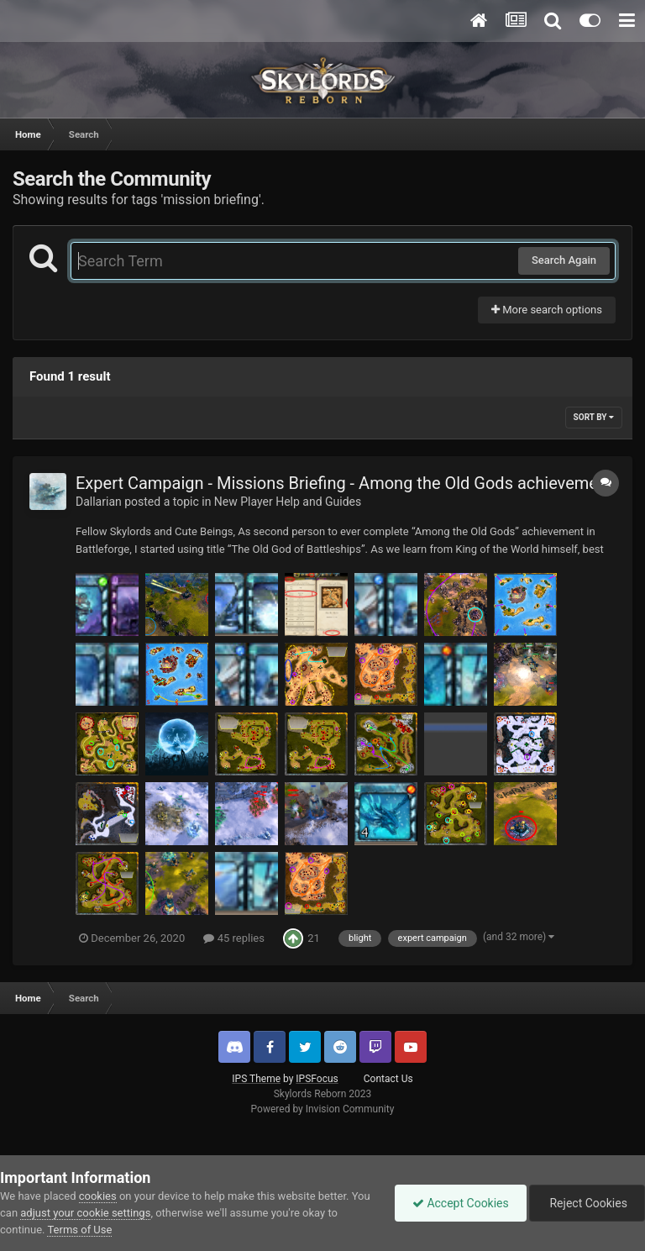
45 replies (233, 938)
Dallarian (99, 501)
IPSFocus (317, 1079)
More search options (546, 309)
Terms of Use (79, 1229)
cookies (98, 1196)
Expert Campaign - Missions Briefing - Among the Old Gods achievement (344, 483)
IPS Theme (256, 1079)
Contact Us (388, 1079)
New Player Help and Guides (287, 501)
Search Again (564, 260)
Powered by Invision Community (323, 1109)
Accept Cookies (460, 1203)
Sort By (594, 417)
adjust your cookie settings (85, 1212)
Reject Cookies (587, 1203)
